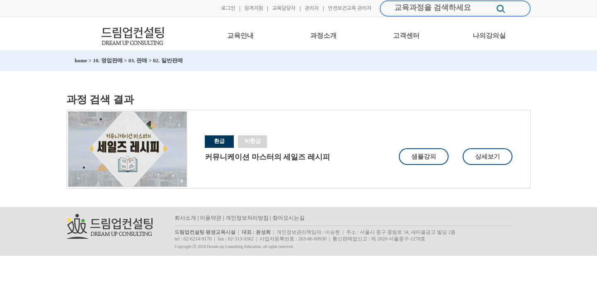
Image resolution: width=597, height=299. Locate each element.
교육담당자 (284, 8)
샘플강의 (423, 156)
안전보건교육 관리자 (349, 8)
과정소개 (323, 35)
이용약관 (210, 218)
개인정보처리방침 (247, 218)
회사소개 (185, 218)
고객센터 (406, 35)
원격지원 (253, 8)
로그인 (228, 8)
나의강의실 (489, 35)
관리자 (312, 8)
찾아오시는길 (288, 218)
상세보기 (487, 156)
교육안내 (240, 35)
